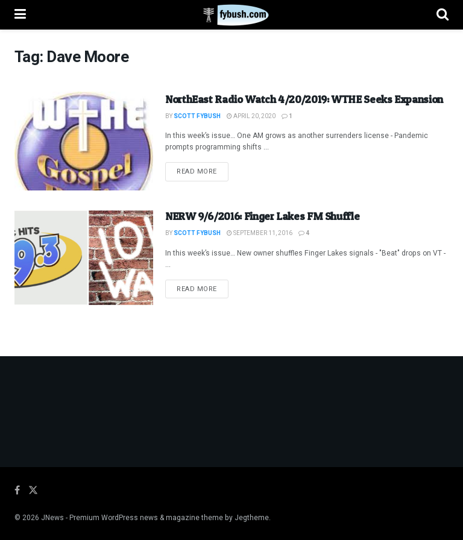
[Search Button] (442, 15)
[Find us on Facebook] (17, 490)
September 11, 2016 (259, 233)
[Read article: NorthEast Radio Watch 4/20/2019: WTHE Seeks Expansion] (83, 141)
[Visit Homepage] (231, 15)
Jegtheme (252, 517)
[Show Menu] (20, 15)
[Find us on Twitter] (33, 490)
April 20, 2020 (251, 116)
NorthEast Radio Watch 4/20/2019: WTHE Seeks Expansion (304, 99)
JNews (52, 517)
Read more (202, 171)
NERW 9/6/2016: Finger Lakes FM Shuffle (262, 216)
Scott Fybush (197, 116)
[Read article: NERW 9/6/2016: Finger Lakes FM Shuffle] (83, 258)
